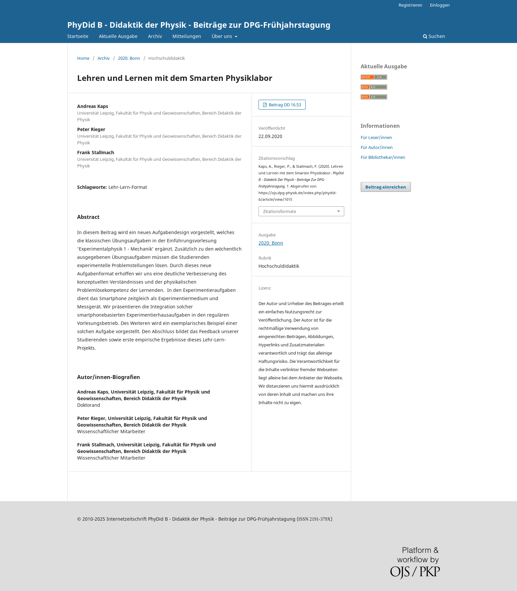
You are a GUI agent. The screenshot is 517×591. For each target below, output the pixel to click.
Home (83, 58)
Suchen (434, 36)
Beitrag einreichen (385, 187)
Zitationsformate (279, 211)
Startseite (77, 36)
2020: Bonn (129, 58)
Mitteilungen (186, 36)
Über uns (222, 36)
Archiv (155, 36)
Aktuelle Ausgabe (118, 36)
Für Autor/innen (377, 147)
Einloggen (440, 5)
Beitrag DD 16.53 (284, 105)
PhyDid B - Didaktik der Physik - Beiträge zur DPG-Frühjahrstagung (198, 24)
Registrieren (410, 5)
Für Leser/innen (376, 137)
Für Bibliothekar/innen (383, 157)
